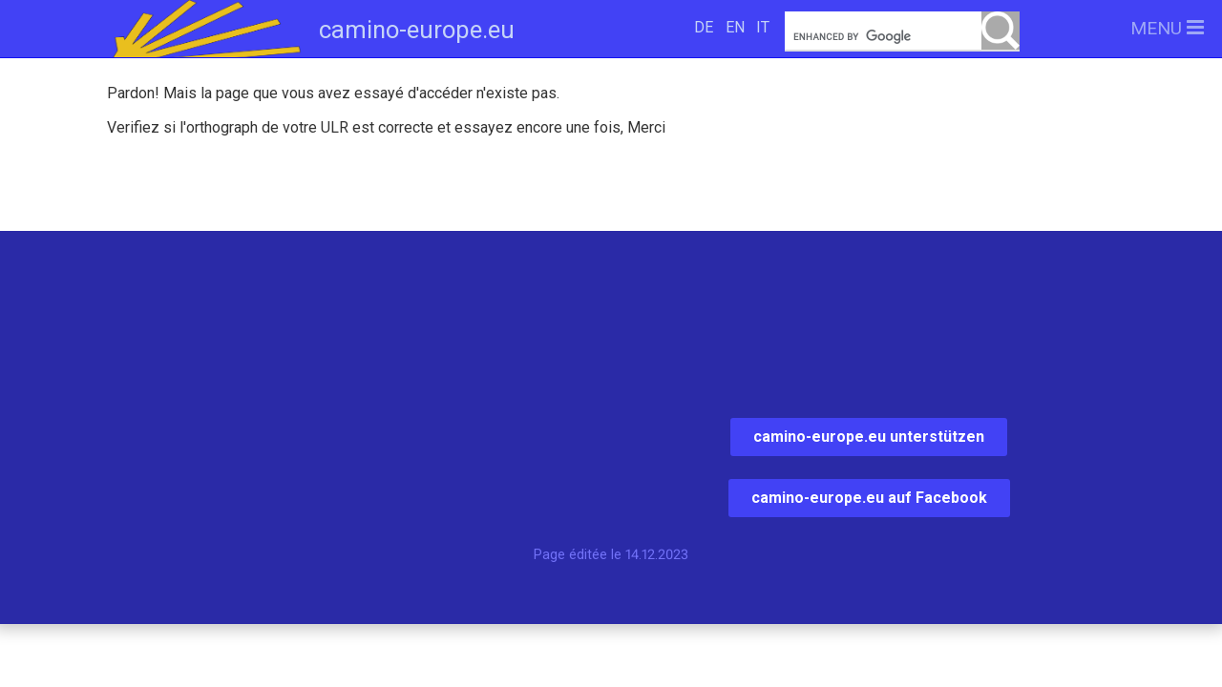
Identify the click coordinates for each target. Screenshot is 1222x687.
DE (703, 27)
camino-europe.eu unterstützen (868, 436)
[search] (902, 37)
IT (762, 27)
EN (735, 27)
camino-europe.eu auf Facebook (869, 498)
